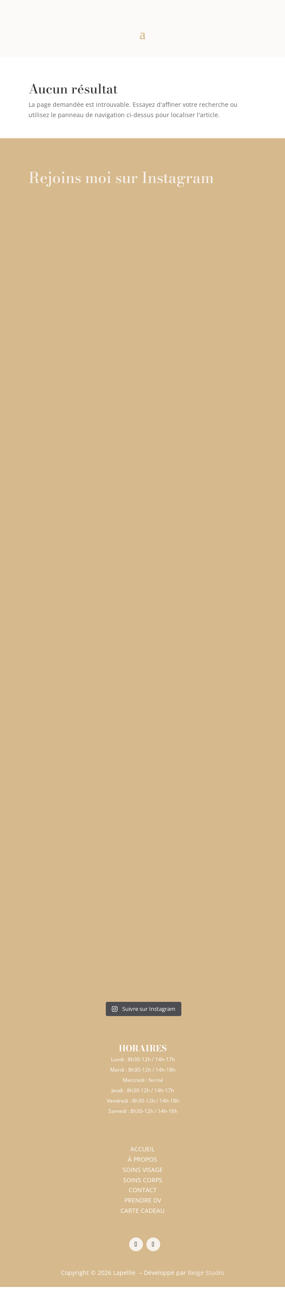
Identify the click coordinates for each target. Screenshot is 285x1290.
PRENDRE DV (142, 1200)
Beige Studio (206, 1272)
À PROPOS (142, 1159)
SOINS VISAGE (143, 1170)
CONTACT (143, 1190)
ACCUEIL (142, 1149)
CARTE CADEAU (142, 1210)
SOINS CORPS (142, 1180)
